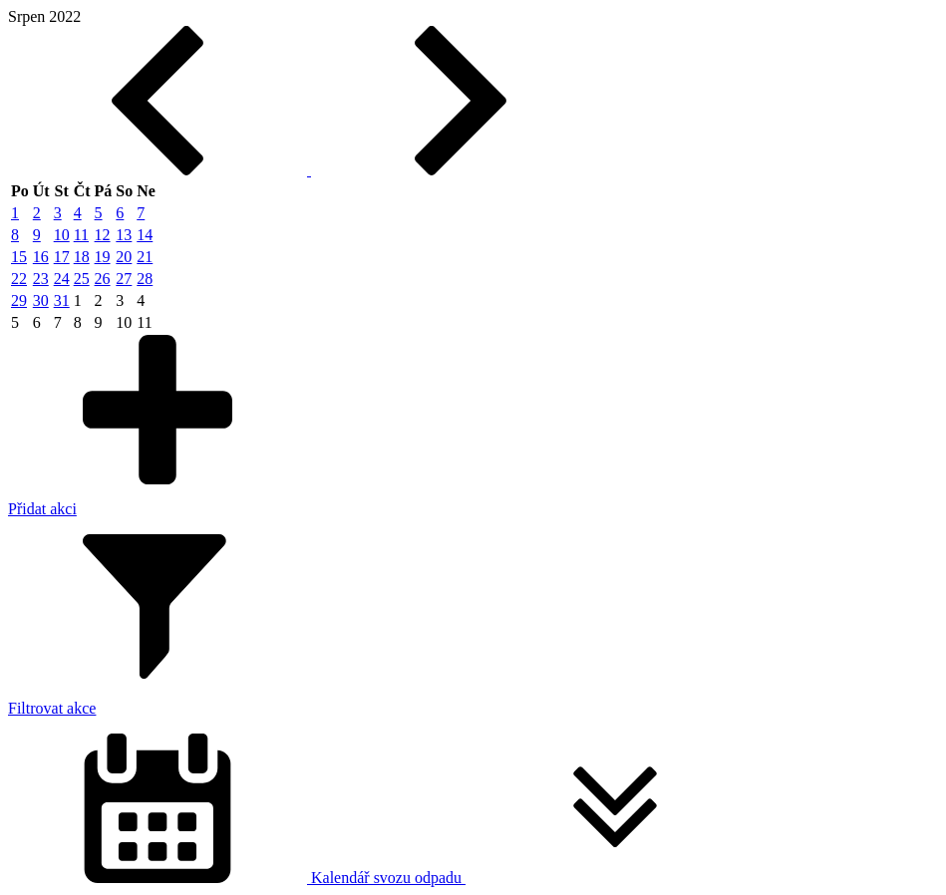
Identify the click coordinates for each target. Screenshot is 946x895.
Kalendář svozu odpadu (386, 877)
